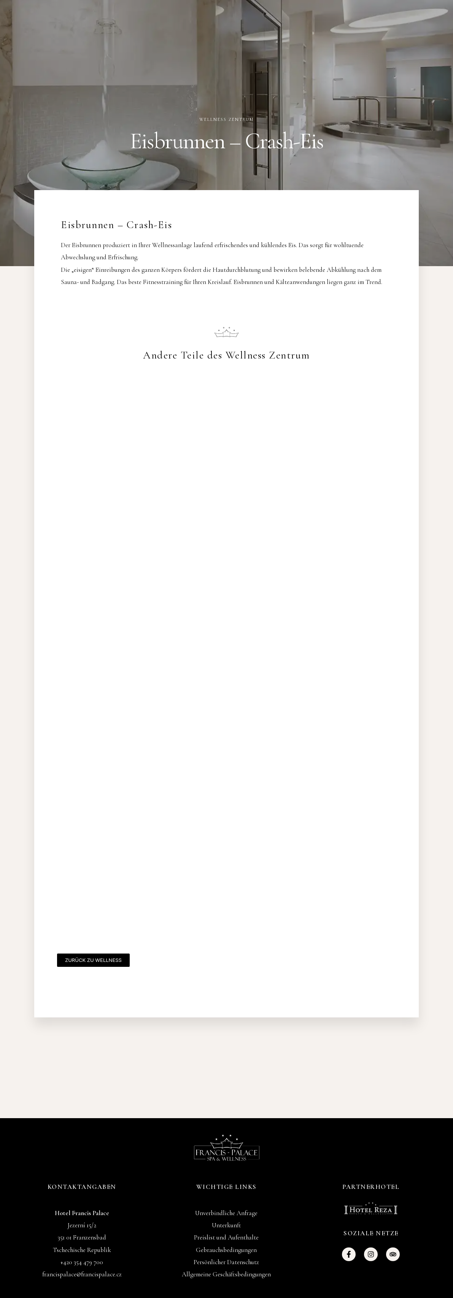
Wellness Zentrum (226, 119)
